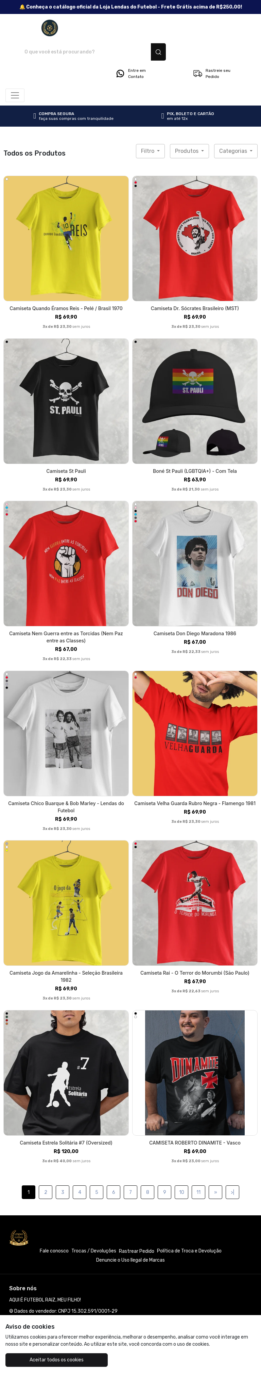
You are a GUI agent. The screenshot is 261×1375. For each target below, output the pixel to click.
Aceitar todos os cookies (47, 1360)
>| (232, 1168)
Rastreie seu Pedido (211, 50)
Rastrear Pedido (136, 1227)
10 (181, 1168)
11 (198, 1168)
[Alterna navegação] (14, 71)
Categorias (233, 127)
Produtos (187, 127)
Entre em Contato (130, 50)
